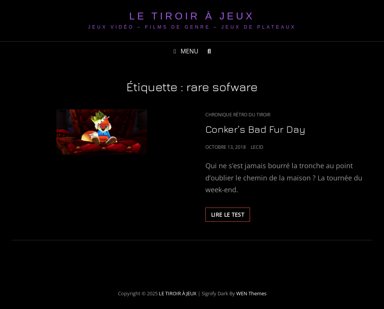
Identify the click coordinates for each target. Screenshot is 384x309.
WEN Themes (251, 293)
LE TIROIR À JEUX (192, 16)
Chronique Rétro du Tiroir (237, 114)
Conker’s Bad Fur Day (255, 129)
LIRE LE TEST (230, 216)
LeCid (257, 147)
